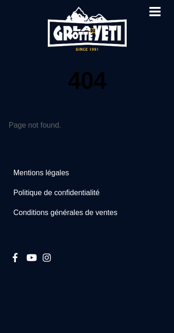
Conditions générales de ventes (65, 212)
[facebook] (15, 256)
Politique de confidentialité (56, 193)
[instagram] (47, 256)
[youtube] (31, 256)
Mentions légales (41, 173)
